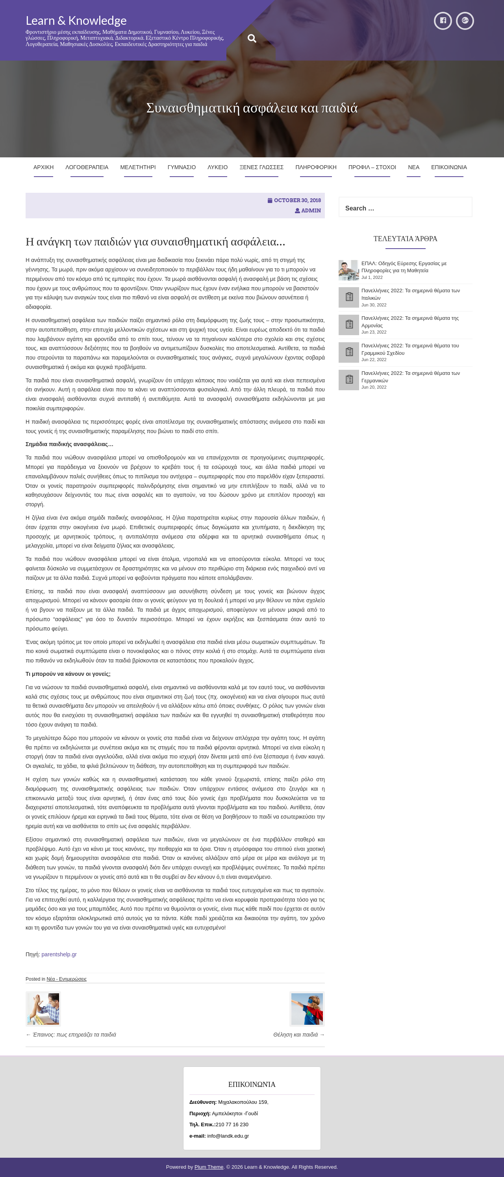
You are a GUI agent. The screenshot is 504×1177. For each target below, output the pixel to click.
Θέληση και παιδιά (299, 1034)
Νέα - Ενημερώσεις (66, 979)
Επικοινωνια (449, 167)
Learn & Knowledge (76, 20)
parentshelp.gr (59, 954)
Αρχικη (43, 167)
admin (311, 211)
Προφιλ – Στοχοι (372, 167)
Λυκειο (218, 167)
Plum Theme (209, 1167)
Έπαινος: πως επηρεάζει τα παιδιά (71, 1034)
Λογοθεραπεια (86, 167)
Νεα (413, 167)
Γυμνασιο (182, 167)
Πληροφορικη (316, 167)
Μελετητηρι (138, 167)
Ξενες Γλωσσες (261, 167)
